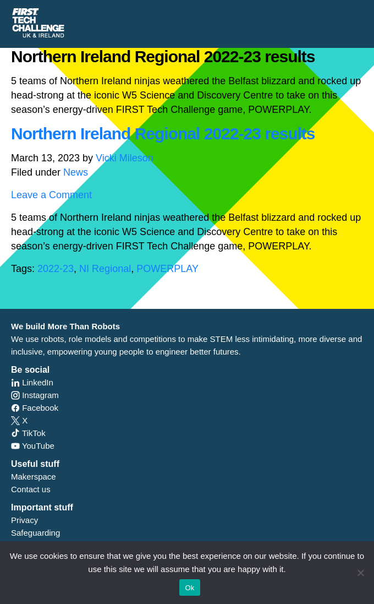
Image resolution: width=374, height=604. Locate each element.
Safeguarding (35, 532)
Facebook (34, 407)
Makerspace (33, 476)
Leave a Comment (51, 194)
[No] (360, 572)
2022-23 (55, 268)
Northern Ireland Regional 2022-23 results (163, 133)
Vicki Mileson (124, 158)
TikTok (28, 433)
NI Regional (105, 268)
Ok (189, 588)
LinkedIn (32, 382)
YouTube (32, 445)
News (75, 172)
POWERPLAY (167, 268)
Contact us (31, 489)
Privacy (24, 520)
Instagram (35, 395)
